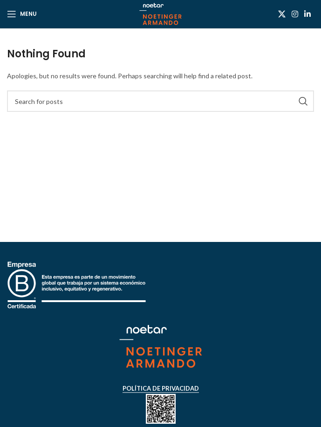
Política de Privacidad (161, 388)
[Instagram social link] (294, 14)
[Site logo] (160, 13)
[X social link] (281, 14)
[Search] (160, 101)
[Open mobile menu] (21, 14)
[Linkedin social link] (307, 14)
